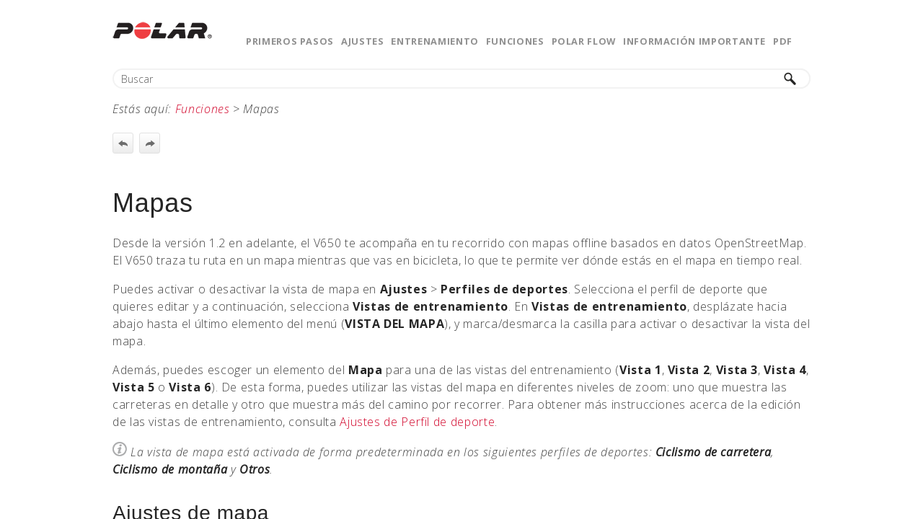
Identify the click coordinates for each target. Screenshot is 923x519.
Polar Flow (584, 41)
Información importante (694, 41)
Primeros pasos (290, 41)
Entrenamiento (434, 41)
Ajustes (362, 41)
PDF (782, 41)
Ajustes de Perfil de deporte (417, 422)
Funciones (515, 41)
